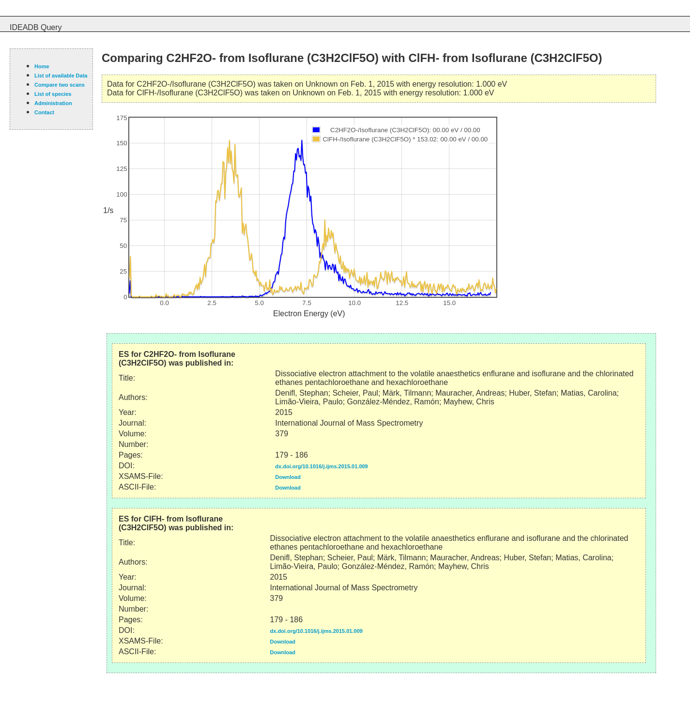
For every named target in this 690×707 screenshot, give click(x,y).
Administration (53, 103)
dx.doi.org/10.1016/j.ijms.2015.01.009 (321, 466)
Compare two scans (59, 85)
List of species (52, 94)
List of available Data (60, 75)
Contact (44, 112)
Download (288, 477)
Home (41, 66)
